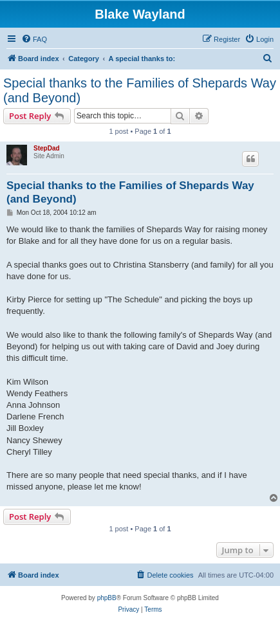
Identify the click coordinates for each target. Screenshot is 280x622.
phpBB (107, 597)
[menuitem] (34, 39)
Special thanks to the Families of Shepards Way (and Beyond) (139, 90)
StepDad (46, 148)
